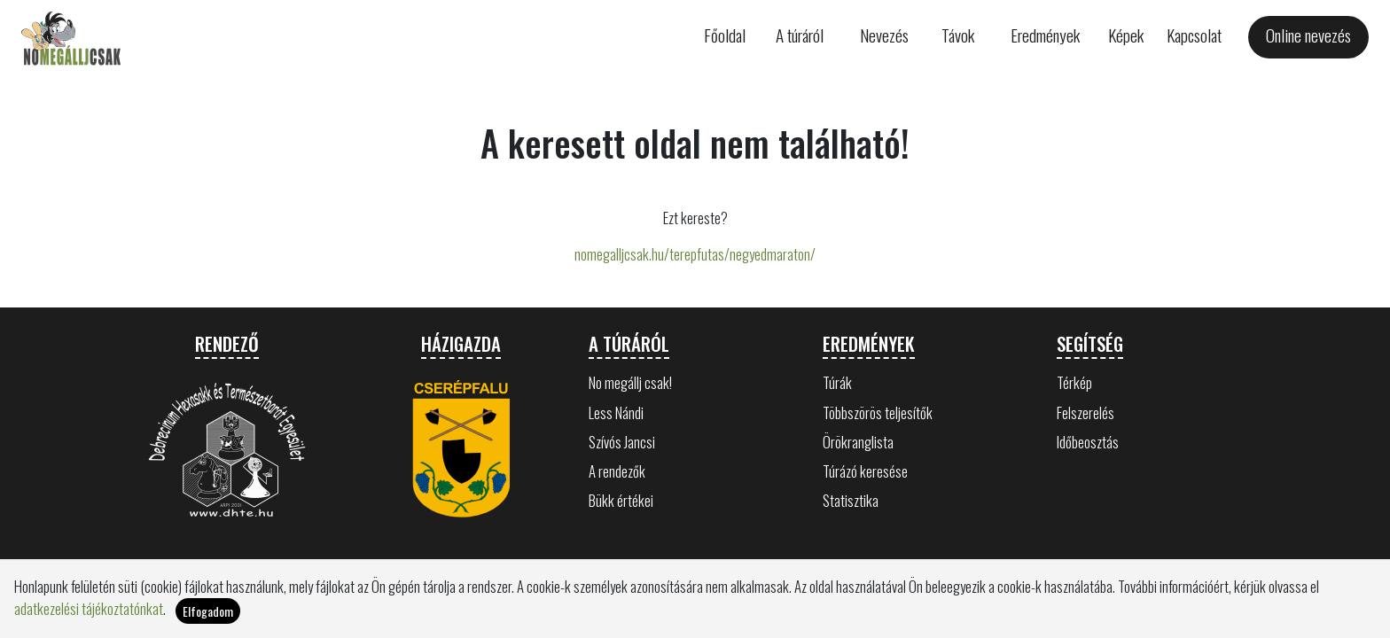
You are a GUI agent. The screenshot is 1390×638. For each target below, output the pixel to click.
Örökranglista (858, 442)
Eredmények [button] (1045, 35)
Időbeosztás (1088, 442)
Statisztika (851, 500)
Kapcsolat (1194, 35)
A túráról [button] (800, 35)
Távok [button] (957, 35)
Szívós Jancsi (622, 442)
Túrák (837, 382)
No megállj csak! (630, 382)
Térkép (1074, 382)
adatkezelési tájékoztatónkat (88, 609)
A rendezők (617, 471)
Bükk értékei (621, 500)
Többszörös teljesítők (878, 412)
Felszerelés (1085, 412)
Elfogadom (208, 611)
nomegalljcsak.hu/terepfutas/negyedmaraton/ (695, 254)
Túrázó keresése (865, 471)
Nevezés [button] (884, 35)
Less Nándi (616, 412)
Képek (1126, 35)
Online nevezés (1308, 35)
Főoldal (725, 35)
